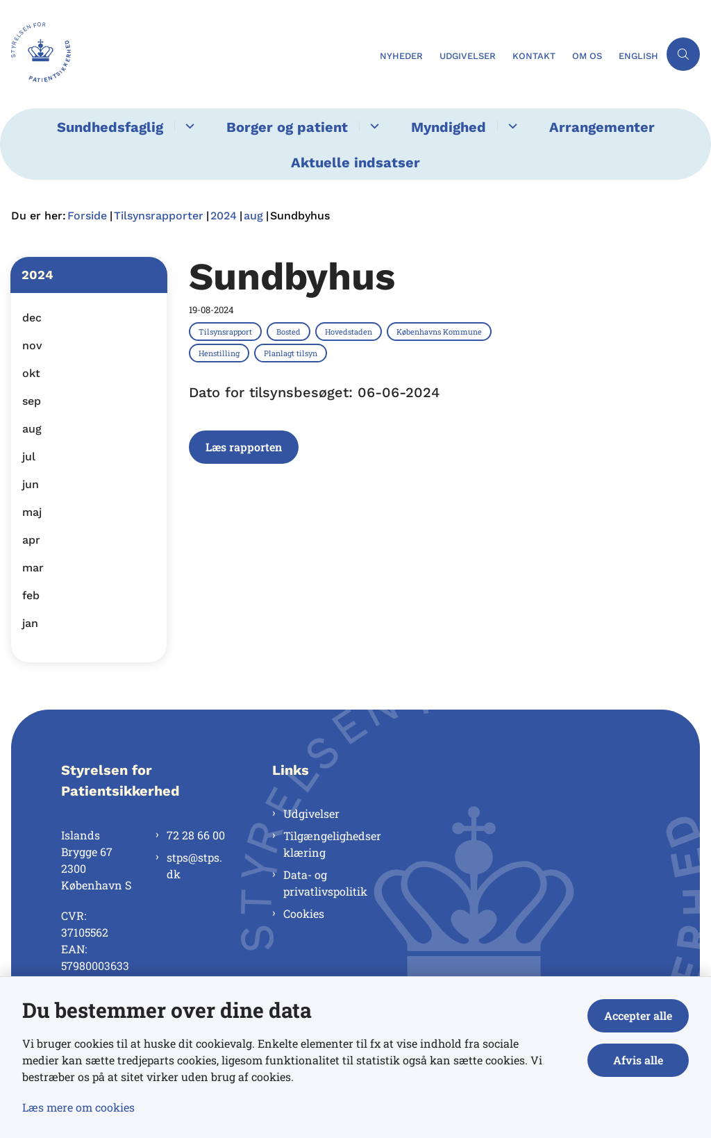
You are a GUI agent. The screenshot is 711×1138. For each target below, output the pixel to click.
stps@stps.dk (194, 865)
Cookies (303, 913)
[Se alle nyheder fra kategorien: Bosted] (290, 331)
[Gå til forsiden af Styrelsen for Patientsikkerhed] (35, 54)
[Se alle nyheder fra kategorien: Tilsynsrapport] (227, 331)
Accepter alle (638, 1015)
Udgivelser (311, 813)
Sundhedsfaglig (110, 127)
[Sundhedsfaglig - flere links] (187, 126)
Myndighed (448, 127)
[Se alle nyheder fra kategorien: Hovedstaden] (350, 331)
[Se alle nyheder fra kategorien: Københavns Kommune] (440, 331)
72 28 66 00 (196, 835)
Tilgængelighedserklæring (332, 844)
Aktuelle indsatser (355, 162)
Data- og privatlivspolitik (325, 882)
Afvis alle (638, 1060)
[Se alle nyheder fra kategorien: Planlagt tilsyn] (292, 352)
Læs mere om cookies (78, 1107)
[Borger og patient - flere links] (372, 126)
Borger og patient (287, 127)
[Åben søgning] (683, 54)
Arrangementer (602, 127)
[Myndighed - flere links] (510, 126)
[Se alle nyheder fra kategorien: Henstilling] (220, 352)
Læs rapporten (244, 447)
